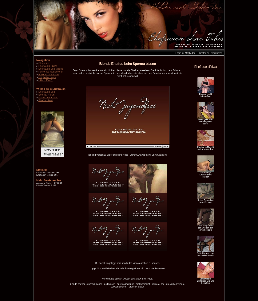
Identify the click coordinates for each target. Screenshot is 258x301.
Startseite (43, 63)
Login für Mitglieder (185, 53)
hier (113, 268)
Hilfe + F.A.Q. (45, 80)
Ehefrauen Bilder (47, 65)
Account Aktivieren (48, 74)
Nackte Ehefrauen (48, 97)
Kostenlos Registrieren (210, 53)
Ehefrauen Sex (46, 91)
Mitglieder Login (47, 77)
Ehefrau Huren (46, 94)
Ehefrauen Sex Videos (50, 68)
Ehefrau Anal (45, 100)
